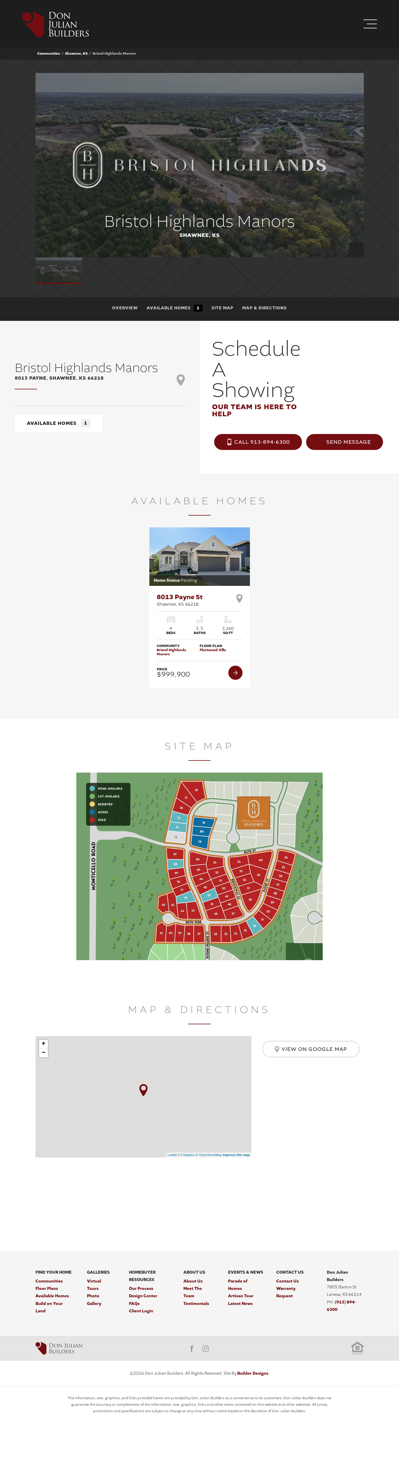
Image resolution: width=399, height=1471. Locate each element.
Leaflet (172, 1155)
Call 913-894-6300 (262, 442)
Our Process (141, 1288)
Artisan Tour (240, 1296)
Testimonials (196, 1303)
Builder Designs (252, 1373)
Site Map (222, 308)
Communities (48, 53)
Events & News (245, 1272)
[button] (333, 25)
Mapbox (189, 1155)
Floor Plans (46, 1288)
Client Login (141, 1311)
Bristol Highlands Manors (171, 652)
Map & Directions (264, 308)
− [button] (43, 1053)
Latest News (240, 1303)
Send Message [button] (348, 442)
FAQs (134, 1303)
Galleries (98, 1272)
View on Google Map (311, 1049)
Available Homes (175, 308)
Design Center (143, 1296)
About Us (194, 1272)
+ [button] (43, 1044)
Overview (125, 308)
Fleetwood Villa (213, 650)
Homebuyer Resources (142, 1276)
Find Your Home (53, 1272)
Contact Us (290, 1272)
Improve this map (236, 1155)
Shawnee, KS (76, 53)
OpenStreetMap (210, 1155)
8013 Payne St (180, 600)
